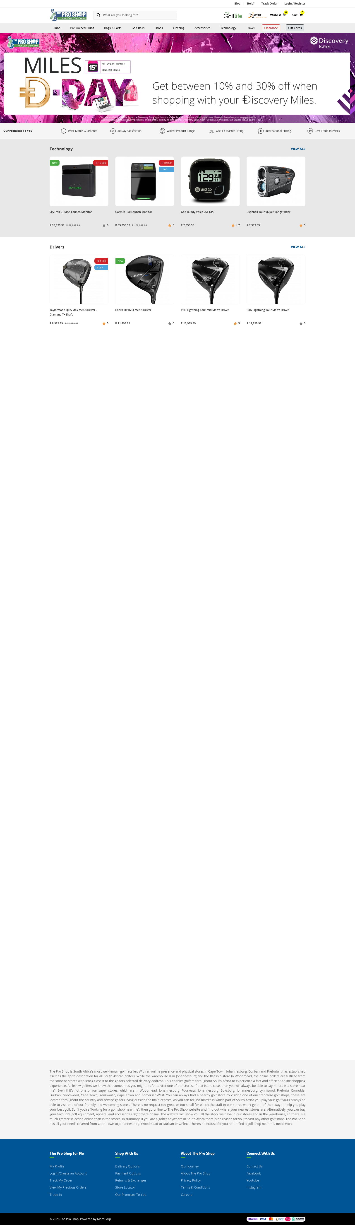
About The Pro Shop (195, 1173)
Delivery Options (127, 1166)
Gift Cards (295, 28)
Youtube (253, 1180)
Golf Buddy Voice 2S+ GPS (197, 212)
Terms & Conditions (195, 1187)
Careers (186, 1194)
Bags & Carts (113, 28)
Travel (250, 28)
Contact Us (255, 1166)
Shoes (159, 28)
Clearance (271, 28)
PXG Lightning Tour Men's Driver (268, 310)
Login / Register (294, 3)
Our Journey (190, 1166)
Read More (284, 1123)
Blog (237, 3)
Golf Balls (138, 28)
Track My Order (61, 1180)
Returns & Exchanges (130, 1180)
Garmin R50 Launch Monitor (133, 212)
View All (298, 149)
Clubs (56, 28)
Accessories (202, 28)
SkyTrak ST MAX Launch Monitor (71, 212)
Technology (228, 28)
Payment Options (128, 1173)
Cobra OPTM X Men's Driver (133, 310)
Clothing (178, 28)
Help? (250, 3)
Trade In (56, 1194)
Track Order (269, 3)
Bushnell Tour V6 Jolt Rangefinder (268, 212)
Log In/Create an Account (68, 1173)
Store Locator (125, 1187)
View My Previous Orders (68, 1187)
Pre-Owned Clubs (82, 28)
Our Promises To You (130, 1194)
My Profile (57, 1166)
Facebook (254, 1173)
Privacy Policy (191, 1180)
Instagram (254, 1187)
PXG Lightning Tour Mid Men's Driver (205, 310)
